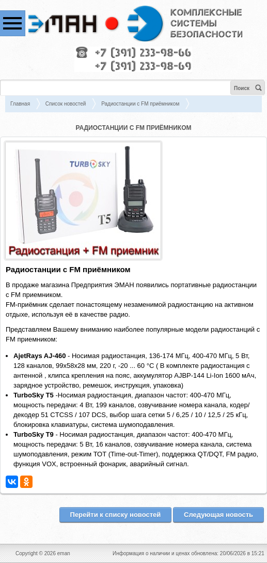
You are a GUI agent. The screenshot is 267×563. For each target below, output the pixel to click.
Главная (20, 104)
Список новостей (65, 104)
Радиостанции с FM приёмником (140, 104)
